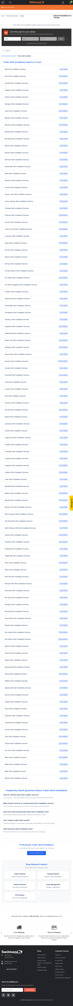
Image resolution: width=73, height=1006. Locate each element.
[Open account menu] (63, 2)
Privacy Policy (58, 960)
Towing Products (41, 955)
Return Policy (58, 966)
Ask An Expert (11, 969)
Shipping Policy (59, 963)
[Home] (3, 16)
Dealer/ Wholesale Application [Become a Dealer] (63, 978)
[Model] (48, 39)
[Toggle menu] (2, 2)
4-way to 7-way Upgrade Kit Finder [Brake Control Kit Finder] (44, 964)
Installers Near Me (60, 972)
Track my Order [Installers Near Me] (59, 975)
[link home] (36, 2)
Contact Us (58, 955)
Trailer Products (41, 957)
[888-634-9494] (34, 916)
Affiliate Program (59, 969)
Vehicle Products (41, 960)
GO (61, 39)
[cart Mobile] (70, 2)
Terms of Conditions (60, 957)
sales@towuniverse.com (54, 916)
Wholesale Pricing (42, 970)
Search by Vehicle (41, 967)
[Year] (12, 39)
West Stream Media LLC (43, 1000)
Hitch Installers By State (9, 56)
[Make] (30, 39)
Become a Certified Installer (36, 853)
